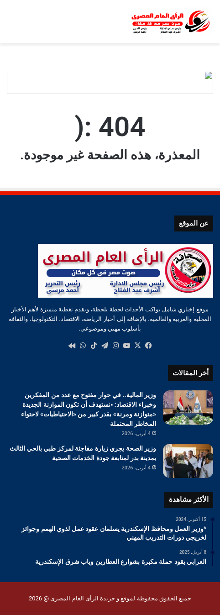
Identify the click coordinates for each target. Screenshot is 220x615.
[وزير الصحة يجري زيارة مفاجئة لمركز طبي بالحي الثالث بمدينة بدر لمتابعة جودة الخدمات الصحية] (188, 461)
